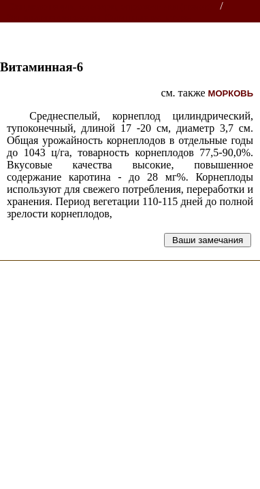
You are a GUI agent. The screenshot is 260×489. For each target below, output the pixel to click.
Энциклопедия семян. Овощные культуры (100, 17)
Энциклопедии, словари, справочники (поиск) (111, 6)
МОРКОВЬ (230, 93)
